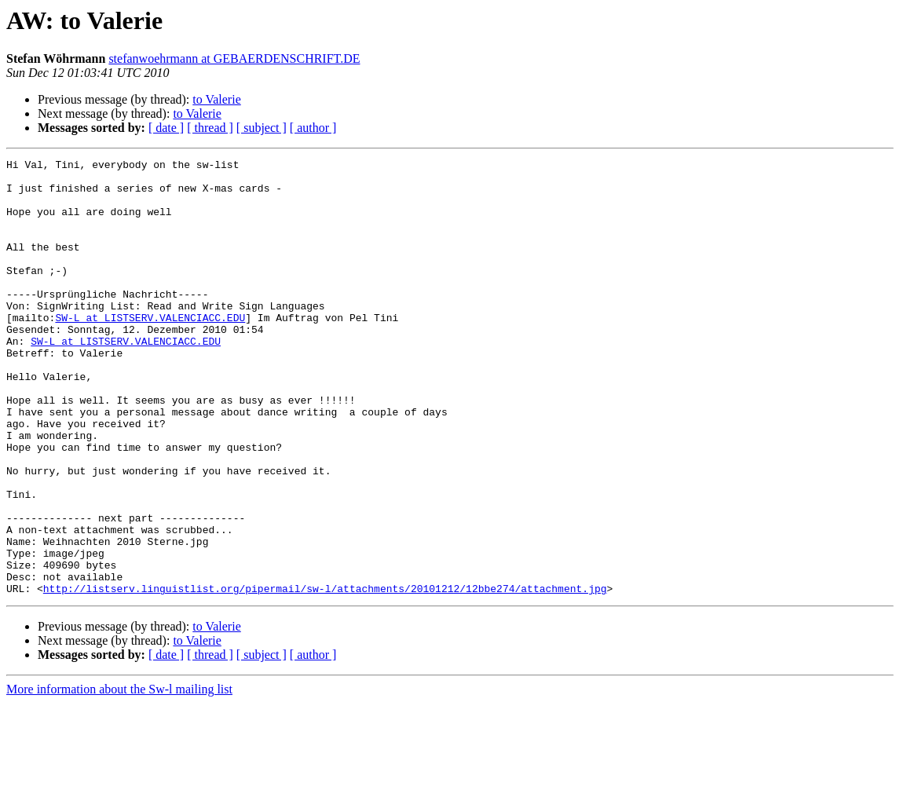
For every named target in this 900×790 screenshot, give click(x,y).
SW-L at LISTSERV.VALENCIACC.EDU (150, 350)
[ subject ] (261, 127)
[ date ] (166, 127)
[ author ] (313, 127)
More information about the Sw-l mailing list (119, 776)
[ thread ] (210, 127)
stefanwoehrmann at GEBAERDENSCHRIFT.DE (234, 58)
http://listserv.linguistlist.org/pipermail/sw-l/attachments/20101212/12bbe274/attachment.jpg (325, 675)
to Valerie (216, 99)
